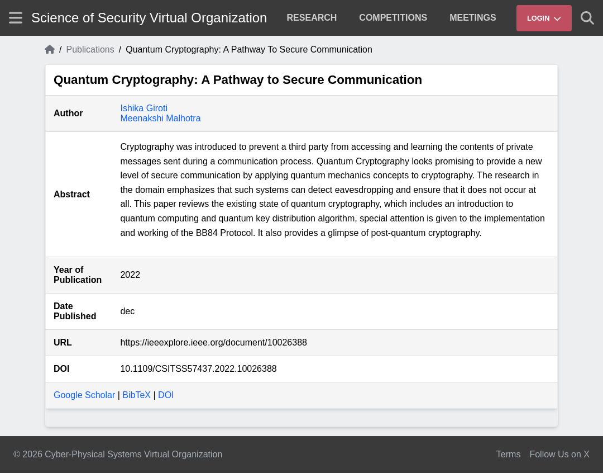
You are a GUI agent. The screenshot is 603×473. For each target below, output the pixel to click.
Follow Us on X (559, 454)
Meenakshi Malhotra (160, 118)
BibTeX (136, 395)
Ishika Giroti (143, 108)
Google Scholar (84, 395)
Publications (90, 49)
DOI (166, 395)
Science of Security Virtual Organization (149, 17)
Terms (508, 454)
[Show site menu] (15, 17)
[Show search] (587, 18)
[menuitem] (312, 18)
